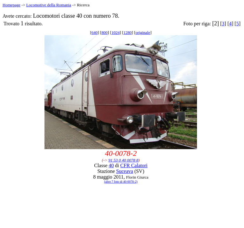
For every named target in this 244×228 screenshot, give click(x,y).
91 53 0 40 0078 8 (123, 160)
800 (104, 32)
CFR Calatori (133, 165)
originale (142, 32)
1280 (128, 32)
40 (111, 165)
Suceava (124, 171)
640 (95, 32)
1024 (116, 32)
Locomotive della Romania (48, 5)
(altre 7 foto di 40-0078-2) (121, 181)
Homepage (11, 5)
